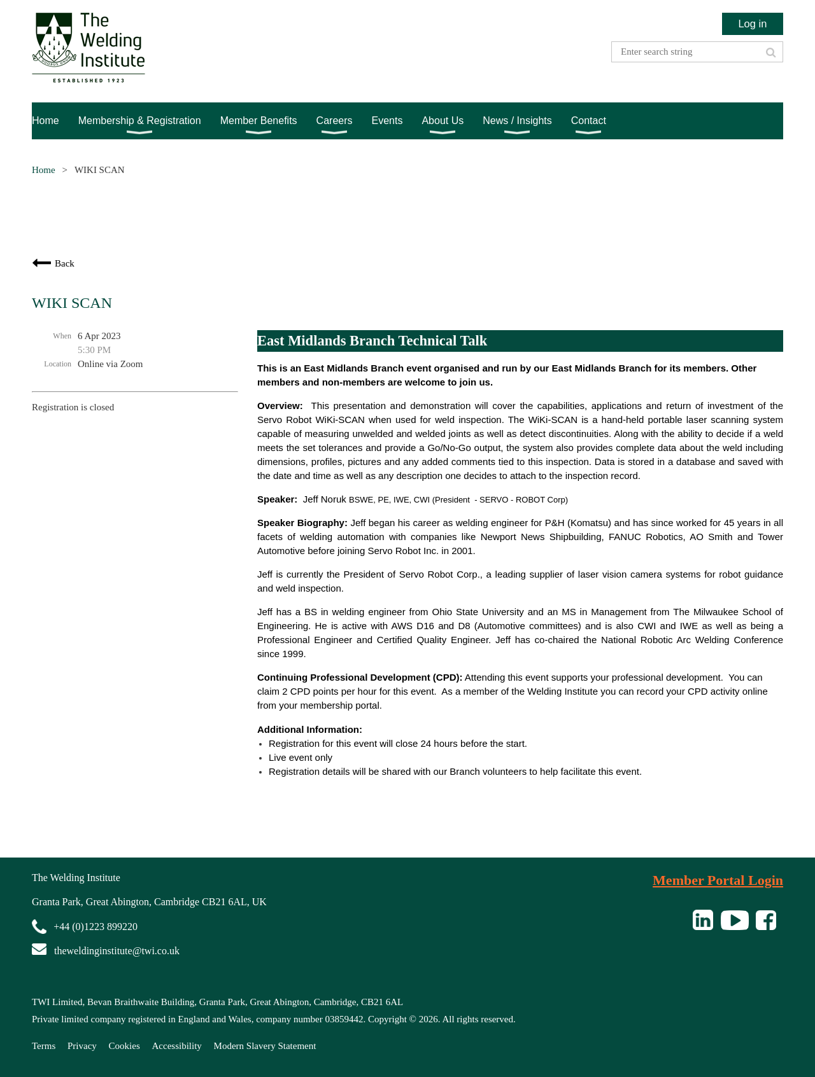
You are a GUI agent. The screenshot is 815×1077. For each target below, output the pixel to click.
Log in (752, 23)
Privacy (82, 1046)
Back (64, 263)
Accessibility (177, 1046)
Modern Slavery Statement (265, 1046)
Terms (43, 1046)
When (62, 335)
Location (57, 363)
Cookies (124, 1046)
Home (43, 170)
